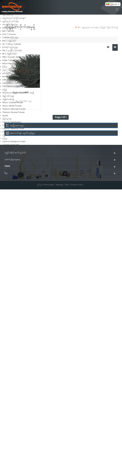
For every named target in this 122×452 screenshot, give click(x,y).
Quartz (5, 115)
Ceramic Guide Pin (10, 144)
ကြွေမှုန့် (4, 89)
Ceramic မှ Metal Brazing (13, 125)
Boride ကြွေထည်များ (9, 76)
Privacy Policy (77, 184)
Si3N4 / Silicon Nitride (11, 60)
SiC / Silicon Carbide (11, 44)
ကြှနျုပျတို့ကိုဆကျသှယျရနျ (10, 167)
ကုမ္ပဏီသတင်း (6, 161)
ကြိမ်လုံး (4, 66)
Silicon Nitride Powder (12, 105)
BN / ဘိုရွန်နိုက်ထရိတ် (9, 53)
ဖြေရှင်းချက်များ (7, 118)
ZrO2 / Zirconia (9, 34)
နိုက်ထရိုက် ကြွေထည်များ (10, 47)
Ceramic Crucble (9, 148)
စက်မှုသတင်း (6, 157)
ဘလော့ (4, 154)
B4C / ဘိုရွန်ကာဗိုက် (9, 40)
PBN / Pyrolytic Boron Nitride (14, 57)
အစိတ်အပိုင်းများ (7, 73)
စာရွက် (4, 70)
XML (67, 184)
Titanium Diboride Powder (14, 109)
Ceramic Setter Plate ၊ (11, 151)
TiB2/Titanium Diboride (12, 86)
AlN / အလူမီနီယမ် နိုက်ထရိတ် (12, 50)
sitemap (59, 184)
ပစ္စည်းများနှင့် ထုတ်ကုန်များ (10, 21)
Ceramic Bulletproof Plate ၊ (14, 141)
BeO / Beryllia (8, 31)
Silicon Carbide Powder (12, 102)
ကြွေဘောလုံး (6, 135)
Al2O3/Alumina (9, 27)
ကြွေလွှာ (4, 138)
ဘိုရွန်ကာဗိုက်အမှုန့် (8, 96)
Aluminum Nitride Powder (13, 92)
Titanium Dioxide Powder (13, 112)
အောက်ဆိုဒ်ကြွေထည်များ (10, 24)
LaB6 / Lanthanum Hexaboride (16, 79)
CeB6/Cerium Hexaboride (13, 83)
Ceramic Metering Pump (13, 128)
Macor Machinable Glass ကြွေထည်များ (18, 63)
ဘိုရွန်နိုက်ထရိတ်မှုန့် (8, 99)
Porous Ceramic (9, 132)
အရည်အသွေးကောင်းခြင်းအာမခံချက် (14, 18)
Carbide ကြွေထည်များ (10, 37)
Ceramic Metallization (12, 122)
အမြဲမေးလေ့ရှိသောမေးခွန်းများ (11, 164)
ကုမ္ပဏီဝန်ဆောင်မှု (7, 14)
